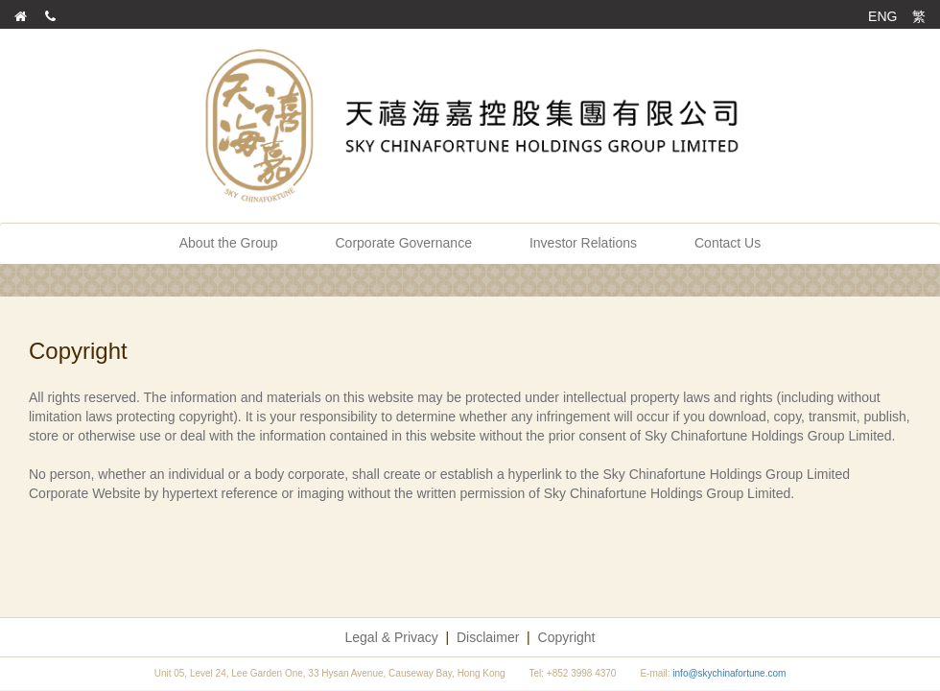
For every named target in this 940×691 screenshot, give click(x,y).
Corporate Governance (404, 242)
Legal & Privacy (391, 637)
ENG (882, 16)
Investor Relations (583, 242)
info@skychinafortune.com (729, 673)
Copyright (567, 637)
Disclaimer (488, 637)
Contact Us (727, 242)
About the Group (228, 242)
